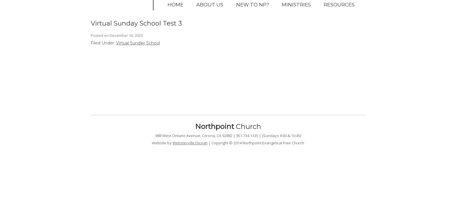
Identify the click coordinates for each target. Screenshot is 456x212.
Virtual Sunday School (138, 43)
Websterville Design (190, 142)
